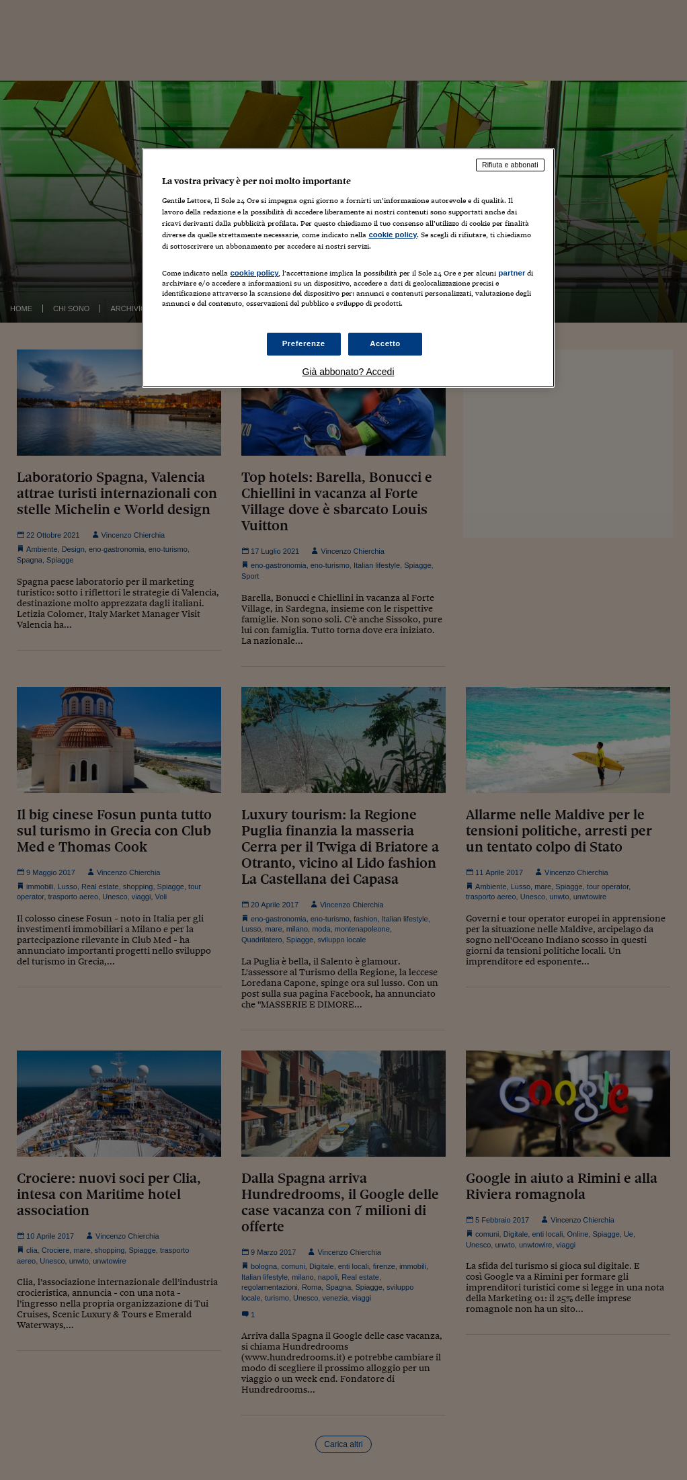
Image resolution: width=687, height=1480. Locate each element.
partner (511, 273)
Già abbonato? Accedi (348, 371)
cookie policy (392, 235)
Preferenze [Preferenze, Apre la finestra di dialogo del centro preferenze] (303, 343)
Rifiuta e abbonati (510, 165)
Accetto (385, 343)
